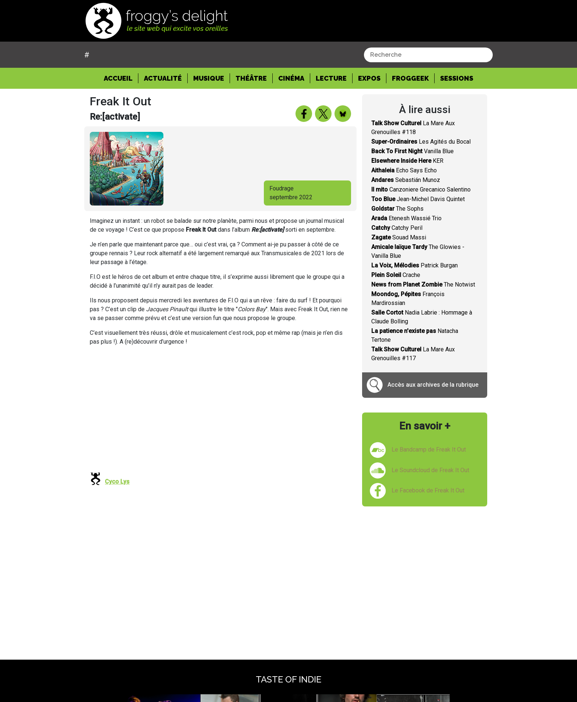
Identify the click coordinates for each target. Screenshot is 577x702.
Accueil (121, 77)
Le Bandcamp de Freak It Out (429, 449)
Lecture (331, 78)
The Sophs (397, 208)
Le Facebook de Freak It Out (428, 490)
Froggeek (410, 78)
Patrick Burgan (414, 265)
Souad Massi (398, 237)
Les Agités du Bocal (421, 141)
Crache (395, 274)
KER (407, 160)
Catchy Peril (396, 227)
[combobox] (428, 55)
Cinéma (291, 78)
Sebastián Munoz (405, 179)
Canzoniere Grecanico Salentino (421, 189)
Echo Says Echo (404, 170)
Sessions (456, 78)
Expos (369, 78)
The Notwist (423, 284)
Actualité (163, 78)
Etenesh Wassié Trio (406, 218)
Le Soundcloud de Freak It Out (430, 470)
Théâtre (251, 78)
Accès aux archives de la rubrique (432, 384)
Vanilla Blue (412, 151)
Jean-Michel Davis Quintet (418, 199)
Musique (208, 78)
